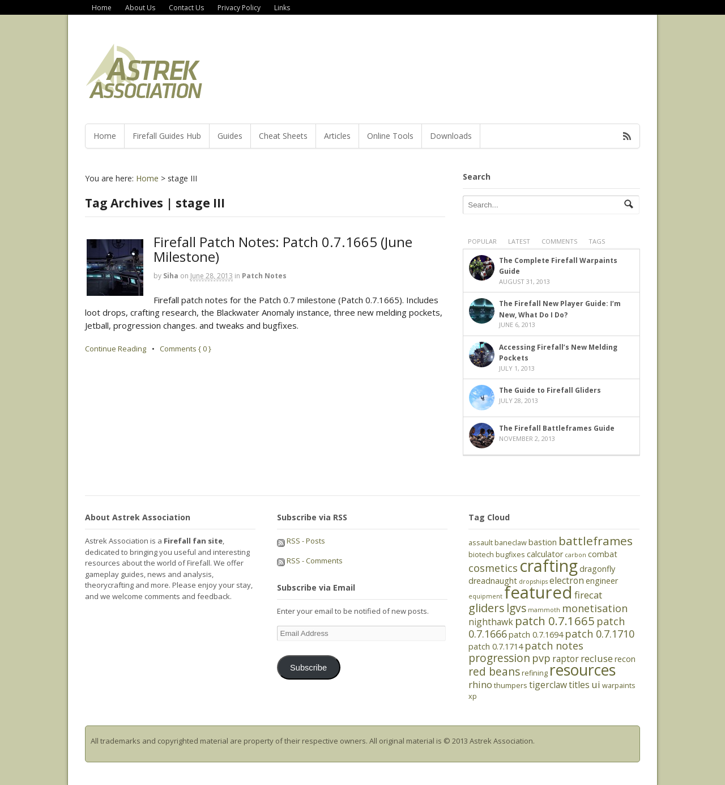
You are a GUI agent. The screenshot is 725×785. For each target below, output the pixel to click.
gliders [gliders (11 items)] (486, 608)
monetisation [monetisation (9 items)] (595, 608)
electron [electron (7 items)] (566, 580)
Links (282, 7)
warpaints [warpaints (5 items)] (619, 685)
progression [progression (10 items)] (499, 658)
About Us (140, 7)
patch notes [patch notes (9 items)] (553, 645)
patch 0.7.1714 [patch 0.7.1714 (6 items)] (495, 646)
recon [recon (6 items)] (625, 659)
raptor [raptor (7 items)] (565, 658)
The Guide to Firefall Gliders (550, 390)
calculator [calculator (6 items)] (545, 554)
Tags (596, 241)
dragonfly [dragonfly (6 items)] (597, 568)
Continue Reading (115, 348)
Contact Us (186, 7)
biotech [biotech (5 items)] (481, 554)
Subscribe (308, 667)
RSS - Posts (301, 541)
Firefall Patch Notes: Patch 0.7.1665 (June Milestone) (282, 249)
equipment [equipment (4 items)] (485, 596)
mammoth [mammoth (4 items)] (544, 610)
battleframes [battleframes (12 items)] (595, 541)
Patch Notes (264, 276)
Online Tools (390, 135)
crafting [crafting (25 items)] (548, 565)
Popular (482, 241)
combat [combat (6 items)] (602, 554)
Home (102, 7)
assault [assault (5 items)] (480, 542)
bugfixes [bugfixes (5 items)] (510, 554)
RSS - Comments (310, 560)
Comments (559, 241)
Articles (337, 135)
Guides (230, 135)
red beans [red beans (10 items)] (494, 671)
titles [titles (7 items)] (579, 684)
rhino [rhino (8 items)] (480, 684)
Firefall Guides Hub (167, 135)
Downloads (451, 135)
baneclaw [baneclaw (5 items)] (510, 542)
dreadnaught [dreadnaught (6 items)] (492, 580)
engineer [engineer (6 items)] (602, 580)
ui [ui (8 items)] (595, 684)
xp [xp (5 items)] (472, 696)
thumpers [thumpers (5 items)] (510, 685)
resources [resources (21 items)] (582, 670)
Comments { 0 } (185, 348)
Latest (519, 241)
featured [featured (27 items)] (538, 592)
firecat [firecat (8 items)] (588, 594)
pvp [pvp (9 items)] (541, 658)
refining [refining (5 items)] (535, 673)
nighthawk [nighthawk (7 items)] (490, 622)
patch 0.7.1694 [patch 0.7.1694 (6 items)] (536, 634)
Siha (170, 276)
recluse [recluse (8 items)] (597, 658)
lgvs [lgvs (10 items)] (516, 608)
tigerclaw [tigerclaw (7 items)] (548, 684)
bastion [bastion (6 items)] (542, 542)
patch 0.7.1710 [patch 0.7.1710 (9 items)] (599, 633)
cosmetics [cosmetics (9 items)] (493, 568)
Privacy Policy (239, 7)
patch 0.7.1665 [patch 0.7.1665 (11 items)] (555, 621)
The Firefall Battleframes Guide (557, 428)
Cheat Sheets (283, 135)
